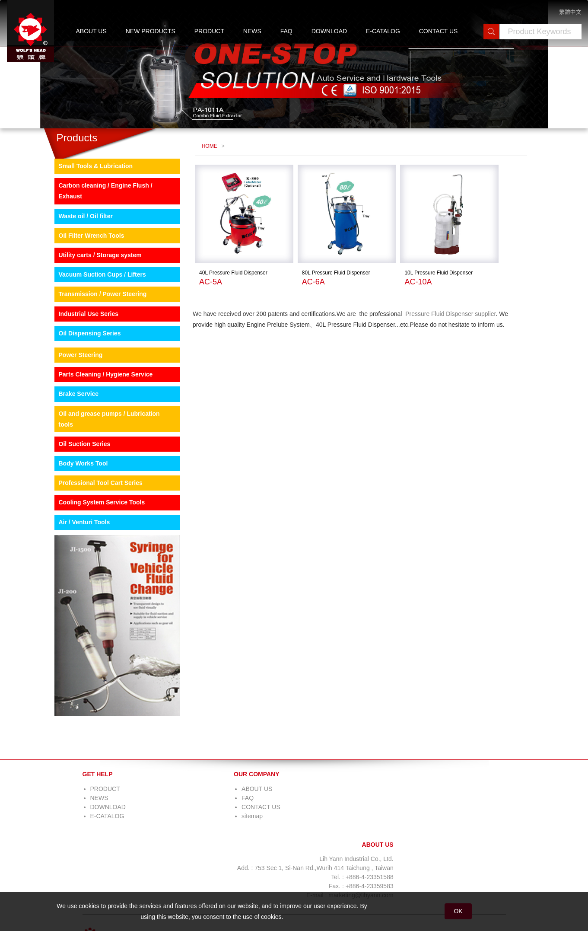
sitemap (172, 860)
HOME (207, 184)
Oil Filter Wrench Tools (85, 280)
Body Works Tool (77, 508)
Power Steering (74, 399)
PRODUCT (209, 31)
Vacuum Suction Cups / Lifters (96, 319)
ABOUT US (91, 31)
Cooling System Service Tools (95, 547)
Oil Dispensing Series (83, 378)
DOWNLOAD (329, 31)
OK (458, 911)
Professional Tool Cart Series (94, 527)
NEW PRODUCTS (150, 31)
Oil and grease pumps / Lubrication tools (102, 464)
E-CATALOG (383, 31)
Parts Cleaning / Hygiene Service (99, 419)
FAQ (286, 31)
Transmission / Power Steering (96, 338)
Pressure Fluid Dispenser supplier (446, 335)
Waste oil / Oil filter (79, 261)
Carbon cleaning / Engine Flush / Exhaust (99, 236)
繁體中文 (570, 12)
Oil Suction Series (78, 488)
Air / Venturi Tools (78, 567)
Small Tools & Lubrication (89, 210)
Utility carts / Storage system (93, 300)
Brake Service (72, 438)
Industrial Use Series (82, 358)
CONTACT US (438, 31)
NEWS (252, 31)
